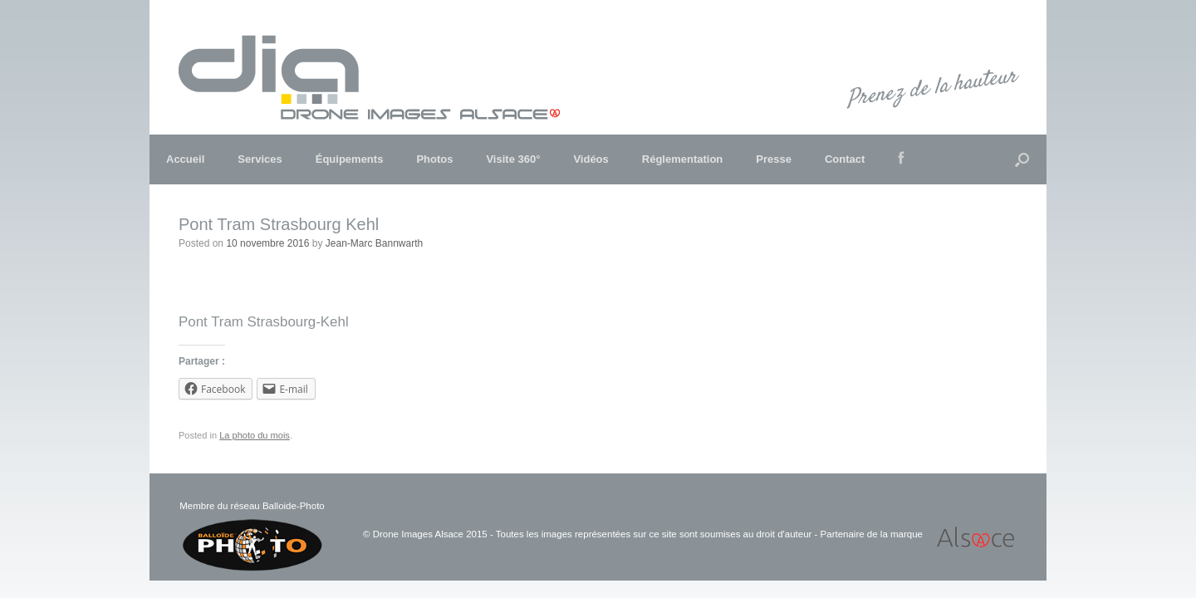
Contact (845, 159)
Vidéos (590, 159)
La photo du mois (254, 435)
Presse (774, 159)
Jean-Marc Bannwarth (374, 243)
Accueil (185, 159)
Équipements (350, 159)
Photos (434, 159)
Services (260, 159)
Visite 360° (513, 159)
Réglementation (682, 159)
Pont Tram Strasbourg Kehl (279, 224)
